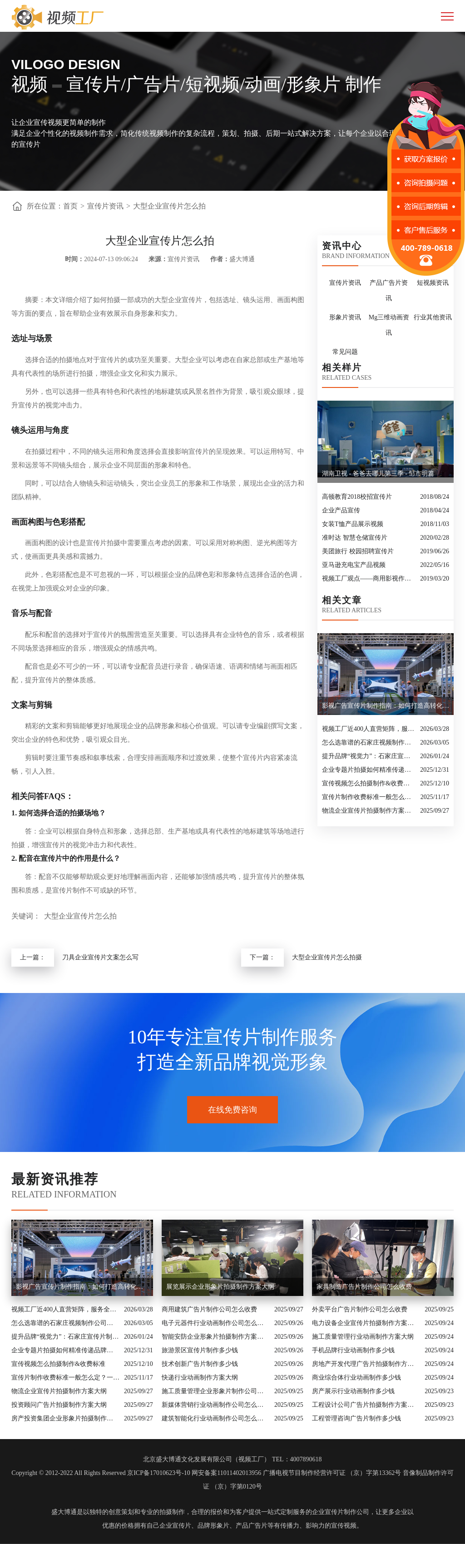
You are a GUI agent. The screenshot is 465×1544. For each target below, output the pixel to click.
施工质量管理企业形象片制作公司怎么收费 (216, 1391)
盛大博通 (64, 1512)
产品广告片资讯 (389, 290)
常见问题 (345, 351)
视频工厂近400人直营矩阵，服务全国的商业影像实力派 (369, 728)
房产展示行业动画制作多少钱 (353, 1391)
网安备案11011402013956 (226, 1473)
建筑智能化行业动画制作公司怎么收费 (216, 1418)
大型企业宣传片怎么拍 (169, 206)
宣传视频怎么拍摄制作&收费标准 (369, 783)
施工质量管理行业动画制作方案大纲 (363, 1336)
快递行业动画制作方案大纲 (200, 1377)
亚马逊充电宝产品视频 (354, 564)
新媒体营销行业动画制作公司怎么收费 (216, 1404)
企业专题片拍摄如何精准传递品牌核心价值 (369, 769)
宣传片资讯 (105, 206)
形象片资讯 (345, 317)
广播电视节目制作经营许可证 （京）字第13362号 (332, 1473)
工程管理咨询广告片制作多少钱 (356, 1418)
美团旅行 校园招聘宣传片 (358, 551)
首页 (70, 206)
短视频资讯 (433, 282)
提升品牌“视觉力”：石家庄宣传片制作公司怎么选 (369, 756)
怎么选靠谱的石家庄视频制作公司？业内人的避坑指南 (369, 742)
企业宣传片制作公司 (340, 1512)
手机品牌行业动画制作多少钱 (353, 1350)
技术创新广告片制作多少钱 (200, 1363)
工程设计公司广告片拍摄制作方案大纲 (366, 1404)
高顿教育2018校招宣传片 (357, 496)
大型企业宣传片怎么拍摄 (327, 957)
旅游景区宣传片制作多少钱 (200, 1350)
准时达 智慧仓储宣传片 (354, 537)
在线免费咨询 (232, 1109)
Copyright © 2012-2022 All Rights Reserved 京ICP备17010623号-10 (100, 1473)
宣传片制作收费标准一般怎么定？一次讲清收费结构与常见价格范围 (369, 797)
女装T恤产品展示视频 (352, 524)
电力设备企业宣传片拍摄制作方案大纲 (366, 1323)
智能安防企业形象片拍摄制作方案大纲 (216, 1336)
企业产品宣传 (341, 510)
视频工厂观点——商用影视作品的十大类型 (369, 578)
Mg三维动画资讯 (389, 325)
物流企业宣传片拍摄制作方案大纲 (369, 810)
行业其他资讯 (433, 317)
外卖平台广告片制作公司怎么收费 (359, 1309)
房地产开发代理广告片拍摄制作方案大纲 (366, 1363)
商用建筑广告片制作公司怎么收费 (209, 1309)
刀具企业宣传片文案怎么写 (100, 957)
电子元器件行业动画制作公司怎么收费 (216, 1323)
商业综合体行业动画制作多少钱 (356, 1377)
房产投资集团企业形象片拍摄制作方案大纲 (65, 1418)
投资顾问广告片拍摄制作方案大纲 (59, 1404)
